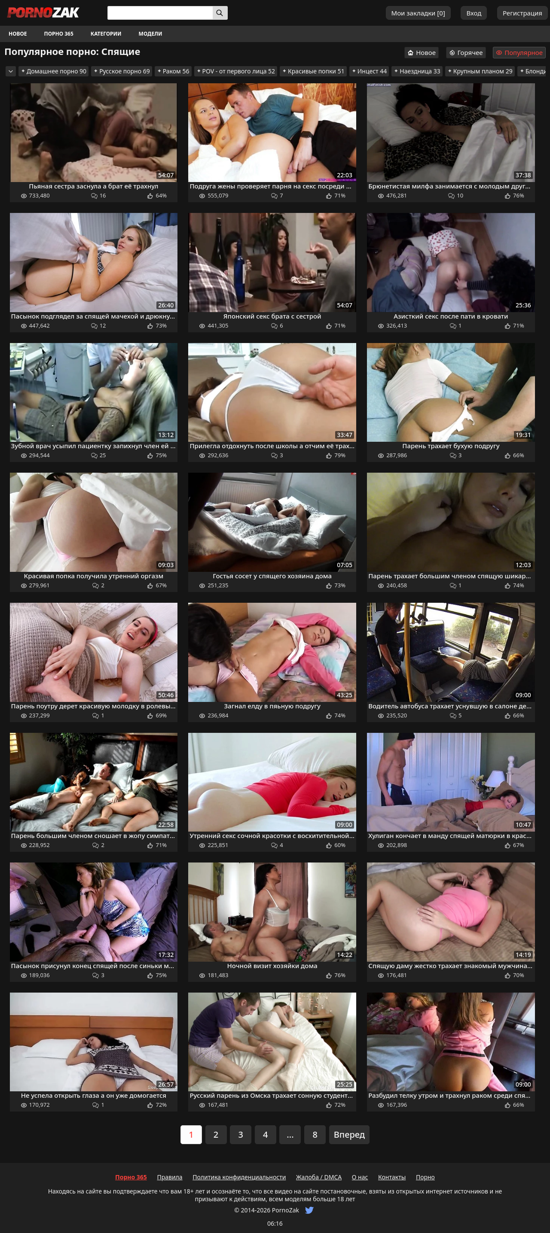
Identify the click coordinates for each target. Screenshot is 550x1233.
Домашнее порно (53, 71)
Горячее (466, 52)
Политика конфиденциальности (239, 1177)
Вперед (349, 1134)
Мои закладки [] (418, 13)
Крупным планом (480, 71)
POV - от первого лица (235, 71)
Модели (150, 33)
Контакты (392, 1177)
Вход (473, 13)
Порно (425, 1177)
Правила (169, 1177)
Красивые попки (313, 71)
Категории (106, 33)
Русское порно (121, 71)
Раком (173, 71)
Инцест (369, 71)
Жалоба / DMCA (319, 1177)
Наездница (417, 71)
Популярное (519, 52)
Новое (18, 33)
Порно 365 (58, 33)
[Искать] (220, 13)
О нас (360, 1177)
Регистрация (522, 13)
